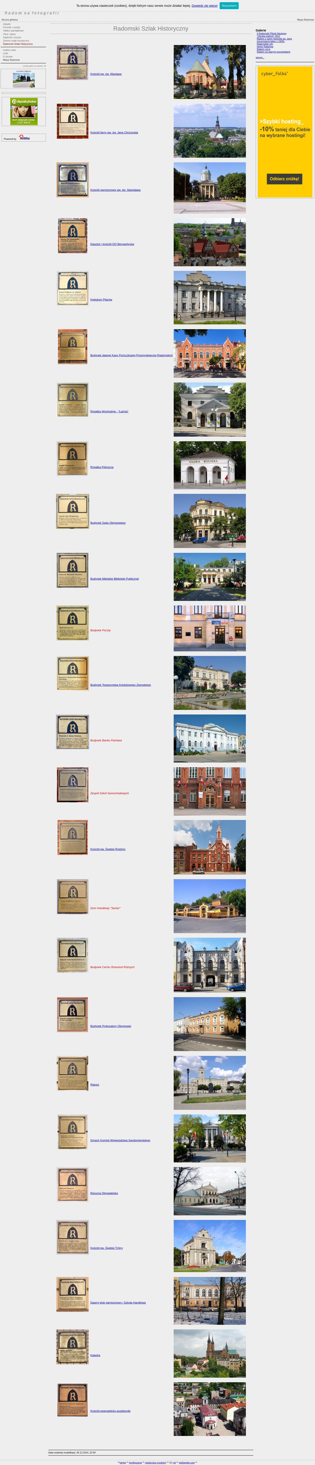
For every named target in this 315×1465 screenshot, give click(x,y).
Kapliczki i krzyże (12, 37)
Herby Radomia (265, 46)
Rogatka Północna (102, 467)
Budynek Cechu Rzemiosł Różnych (112, 967)
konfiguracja (135, 1462)
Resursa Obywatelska (104, 1193)
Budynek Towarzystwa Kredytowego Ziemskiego (120, 685)
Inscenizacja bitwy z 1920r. (271, 41)
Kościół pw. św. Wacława (106, 74)
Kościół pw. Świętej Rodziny (108, 849)
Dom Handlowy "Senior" (105, 908)
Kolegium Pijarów (101, 299)
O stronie (8, 56)
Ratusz (94, 1084)
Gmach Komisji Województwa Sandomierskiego (120, 1140)
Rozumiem (229, 5)
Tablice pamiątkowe (13, 30)
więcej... (260, 57)
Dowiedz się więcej (204, 5)
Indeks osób (9, 50)
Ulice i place (9, 34)
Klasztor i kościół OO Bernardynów (112, 244)
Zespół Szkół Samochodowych (109, 793)
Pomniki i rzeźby (11, 27)
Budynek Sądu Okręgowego (108, 522)
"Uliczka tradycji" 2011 (268, 36)
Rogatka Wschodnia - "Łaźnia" (109, 411)
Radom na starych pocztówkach (273, 51)
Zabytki (7, 24)
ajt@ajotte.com (187, 1462)
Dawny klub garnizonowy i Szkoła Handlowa (118, 1302)
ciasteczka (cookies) (155, 1462)
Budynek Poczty (100, 630)
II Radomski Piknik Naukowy (272, 33)
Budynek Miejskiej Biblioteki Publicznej (114, 578)
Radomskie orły (265, 44)
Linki (5, 53)
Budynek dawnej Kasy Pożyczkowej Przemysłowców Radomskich (131, 355)
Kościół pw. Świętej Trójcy (106, 1248)
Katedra (95, 1355)
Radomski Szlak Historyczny (18, 44)
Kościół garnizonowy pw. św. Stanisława (115, 190)
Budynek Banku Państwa (106, 740)
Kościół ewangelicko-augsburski (110, 1411)
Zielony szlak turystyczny (16, 40)
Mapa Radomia (11, 60)
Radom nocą (263, 49)
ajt (174, 1462)
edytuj (123, 1462)
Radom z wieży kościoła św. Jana (274, 38)
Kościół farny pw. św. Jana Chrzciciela (114, 132)
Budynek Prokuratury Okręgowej (110, 1026)
